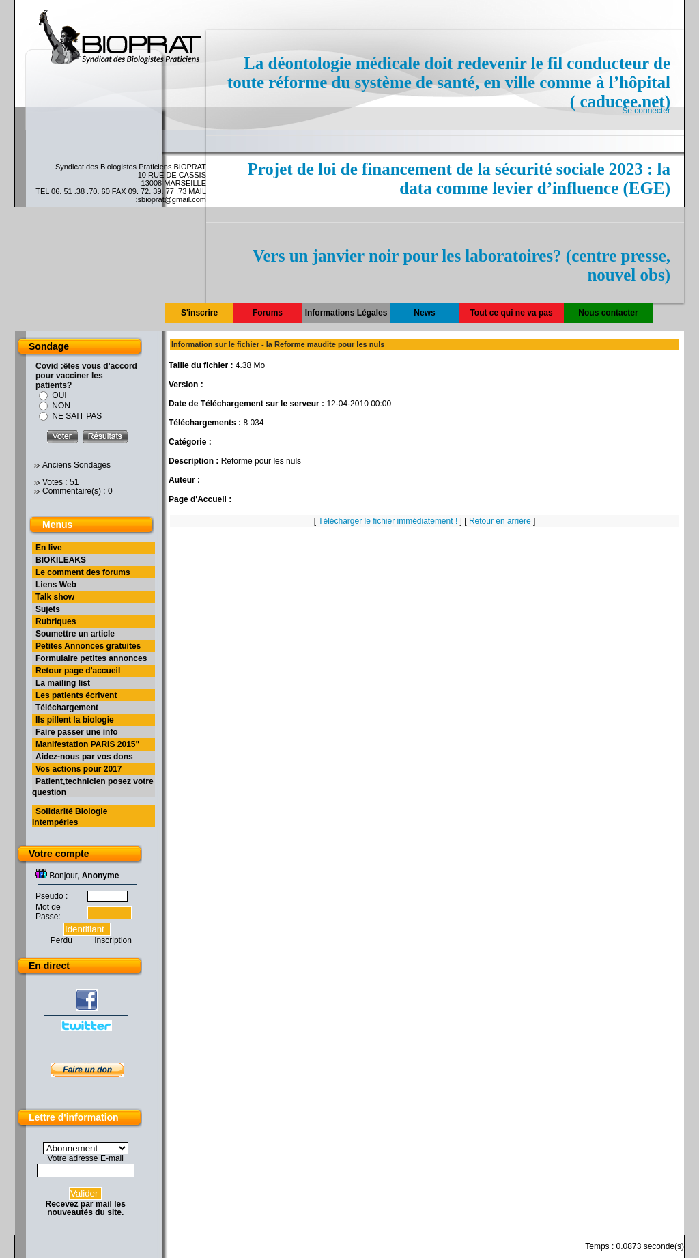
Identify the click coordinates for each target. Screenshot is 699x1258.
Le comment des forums (82, 572)
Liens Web (55, 584)
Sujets (47, 609)
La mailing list (62, 683)
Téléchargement (66, 707)
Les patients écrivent (76, 695)
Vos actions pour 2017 (78, 769)
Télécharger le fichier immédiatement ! (387, 521)
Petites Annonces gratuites (88, 646)
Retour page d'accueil (77, 670)
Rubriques (55, 621)
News (424, 313)
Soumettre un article (75, 634)
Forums (268, 313)
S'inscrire (199, 313)
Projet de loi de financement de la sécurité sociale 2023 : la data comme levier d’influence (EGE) (458, 178)
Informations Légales (346, 313)
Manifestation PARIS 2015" (87, 744)
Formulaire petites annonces (91, 658)
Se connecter (646, 110)
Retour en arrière (500, 521)
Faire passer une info (76, 732)
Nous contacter (608, 313)
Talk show (54, 597)
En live (48, 548)
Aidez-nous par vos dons (84, 756)
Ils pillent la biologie (74, 720)
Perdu (61, 940)
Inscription (113, 940)
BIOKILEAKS (60, 560)
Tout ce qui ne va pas (511, 313)
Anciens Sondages (76, 465)
